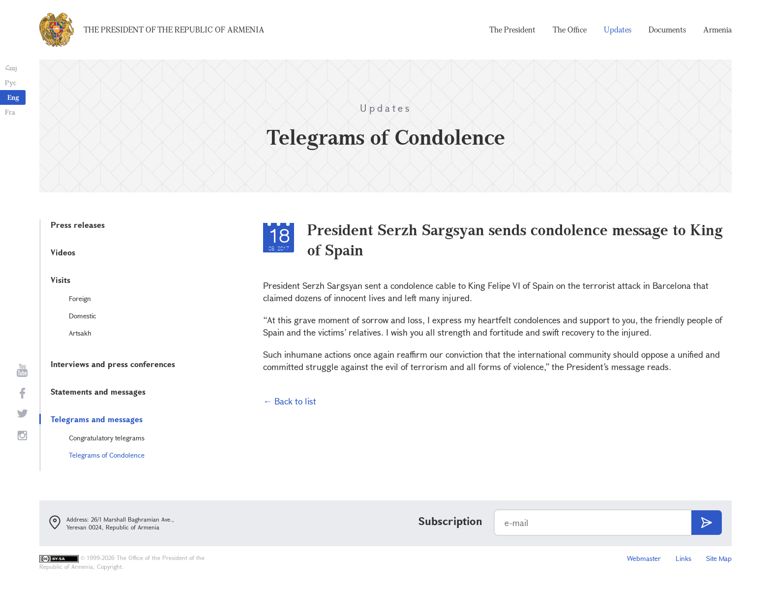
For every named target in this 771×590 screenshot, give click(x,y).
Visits (60, 280)
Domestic (82, 315)
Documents (667, 29)
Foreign (80, 298)
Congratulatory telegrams (107, 437)
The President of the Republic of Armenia (174, 29)
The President (512, 29)
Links (683, 558)
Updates (617, 29)
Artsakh (80, 333)
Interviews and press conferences (113, 364)
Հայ (11, 67)
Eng (13, 97)
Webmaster (644, 558)
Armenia (717, 29)
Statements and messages (98, 391)
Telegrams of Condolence (107, 455)
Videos (63, 252)
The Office (570, 29)
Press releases (78, 224)
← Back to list (289, 401)
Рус (10, 82)
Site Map (719, 558)
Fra (10, 112)
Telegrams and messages (97, 419)
